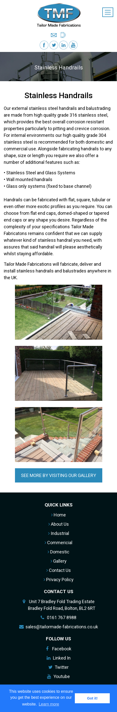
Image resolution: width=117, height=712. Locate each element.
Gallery (59, 561)
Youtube (61, 676)
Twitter (62, 667)
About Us (58, 524)
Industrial (58, 533)
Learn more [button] (49, 704)
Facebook (61, 648)
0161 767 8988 (61, 617)
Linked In (62, 658)
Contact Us (58, 570)
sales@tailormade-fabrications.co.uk (61, 626)
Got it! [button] (92, 698)
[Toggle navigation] (107, 12)
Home (58, 514)
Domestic (58, 551)
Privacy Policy (59, 579)
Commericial (58, 542)
